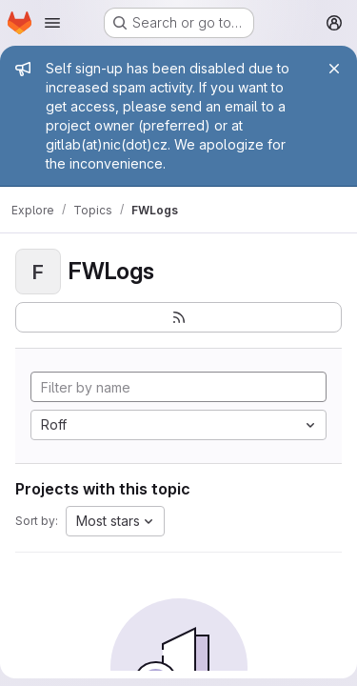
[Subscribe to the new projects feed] (178, 317)
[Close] (334, 68)
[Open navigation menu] (52, 23)
